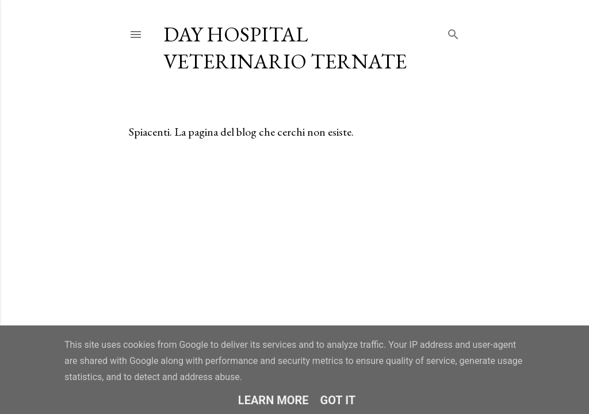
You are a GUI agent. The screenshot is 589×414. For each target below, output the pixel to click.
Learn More (273, 400)
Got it (338, 400)
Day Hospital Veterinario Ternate (285, 48)
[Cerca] (453, 32)
